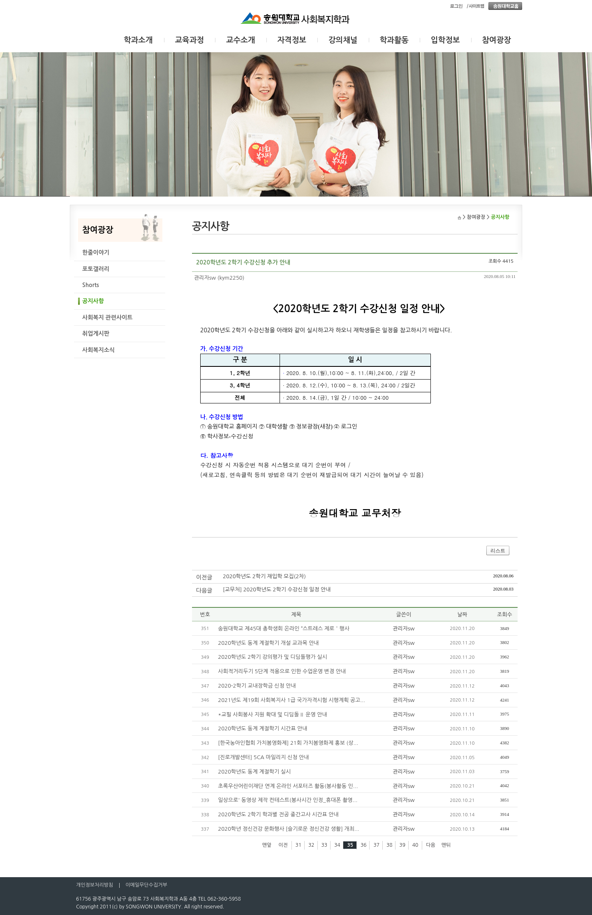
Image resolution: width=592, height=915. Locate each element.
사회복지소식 (98, 350)
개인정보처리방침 (94, 885)
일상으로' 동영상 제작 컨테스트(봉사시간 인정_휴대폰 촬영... (287, 800)
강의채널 (343, 40)
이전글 (204, 577)
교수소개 (240, 40)
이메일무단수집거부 (146, 885)
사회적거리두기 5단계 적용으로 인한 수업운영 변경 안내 (282, 671)
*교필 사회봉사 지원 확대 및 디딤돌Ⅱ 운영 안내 (272, 714)
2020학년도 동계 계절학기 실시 (254, 771)
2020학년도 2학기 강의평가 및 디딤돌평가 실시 (272, 657)
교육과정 (189, 40)
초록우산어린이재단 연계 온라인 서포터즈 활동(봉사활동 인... (288, 786)
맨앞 (267, 845)
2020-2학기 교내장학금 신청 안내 (257, 685)
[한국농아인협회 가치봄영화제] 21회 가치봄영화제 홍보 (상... (288, 743)
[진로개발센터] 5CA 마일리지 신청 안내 (263, 757)
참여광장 (496, 40)
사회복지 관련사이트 (107, 317)
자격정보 (292, 40)
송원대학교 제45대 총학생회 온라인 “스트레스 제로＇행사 (283, 628)
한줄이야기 (95, 252)
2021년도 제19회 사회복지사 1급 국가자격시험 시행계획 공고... (291, 700)
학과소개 (138, 40)
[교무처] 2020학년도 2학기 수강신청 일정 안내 (277, 589)
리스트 (497, 551)
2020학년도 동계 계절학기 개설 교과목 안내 (268, 643)
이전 (283, 845)
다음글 (204, 590)
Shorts (90, 285)
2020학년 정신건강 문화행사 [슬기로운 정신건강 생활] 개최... (288, 829)
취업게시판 (95, 333)
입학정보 (445, 40)
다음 (430, 845)
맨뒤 (446, 845)
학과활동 (394, 40)
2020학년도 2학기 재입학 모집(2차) (264, 576)
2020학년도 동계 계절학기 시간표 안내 (262, 728)
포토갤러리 (95, 269)
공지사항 (93, 301)
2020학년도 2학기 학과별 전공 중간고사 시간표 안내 (278, 814)
